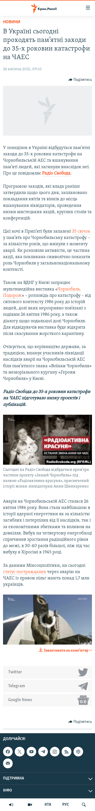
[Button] (80, 80)
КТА (48, 805)
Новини (11, 22)
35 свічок (81, 231)
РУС (65, 805)
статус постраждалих (24, 572)
